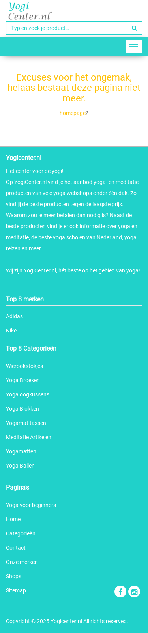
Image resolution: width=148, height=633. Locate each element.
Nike (11, 330)
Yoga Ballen (20, 465)
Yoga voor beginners (31, 505)
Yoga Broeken (23, 380)
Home (13, 519)
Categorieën (21, 533)
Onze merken (22, 562)
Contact (16, 548)
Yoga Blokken (22, 409)
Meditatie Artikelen (28, 437)
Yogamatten (21, 451)
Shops (13, 576)
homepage (73, 113)
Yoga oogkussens (27, 394)
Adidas (14, 316)
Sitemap (16, 590)
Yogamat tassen (26, 423)
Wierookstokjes (24, 366)
